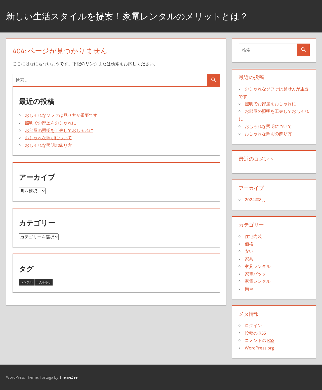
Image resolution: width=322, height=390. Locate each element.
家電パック (255, 274)
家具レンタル (257, 266)
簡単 (249, 289)
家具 (249, 259)
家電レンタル (257, 281)
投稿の (255, 333)
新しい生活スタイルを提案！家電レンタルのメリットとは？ (130, 16)
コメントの (259, 340)
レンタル (26, 282)
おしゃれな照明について (48, 137)
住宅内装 (253, 236)
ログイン (253, 325)
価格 (249, 244)
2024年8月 (255, 199)
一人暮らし (43, 282)
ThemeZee (68, 377)
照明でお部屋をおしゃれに (50, 123)
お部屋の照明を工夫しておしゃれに (59, 130)
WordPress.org (259, 348)
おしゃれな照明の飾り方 (48, 145)
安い (249, 251)
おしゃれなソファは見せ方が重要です (61, 115)
